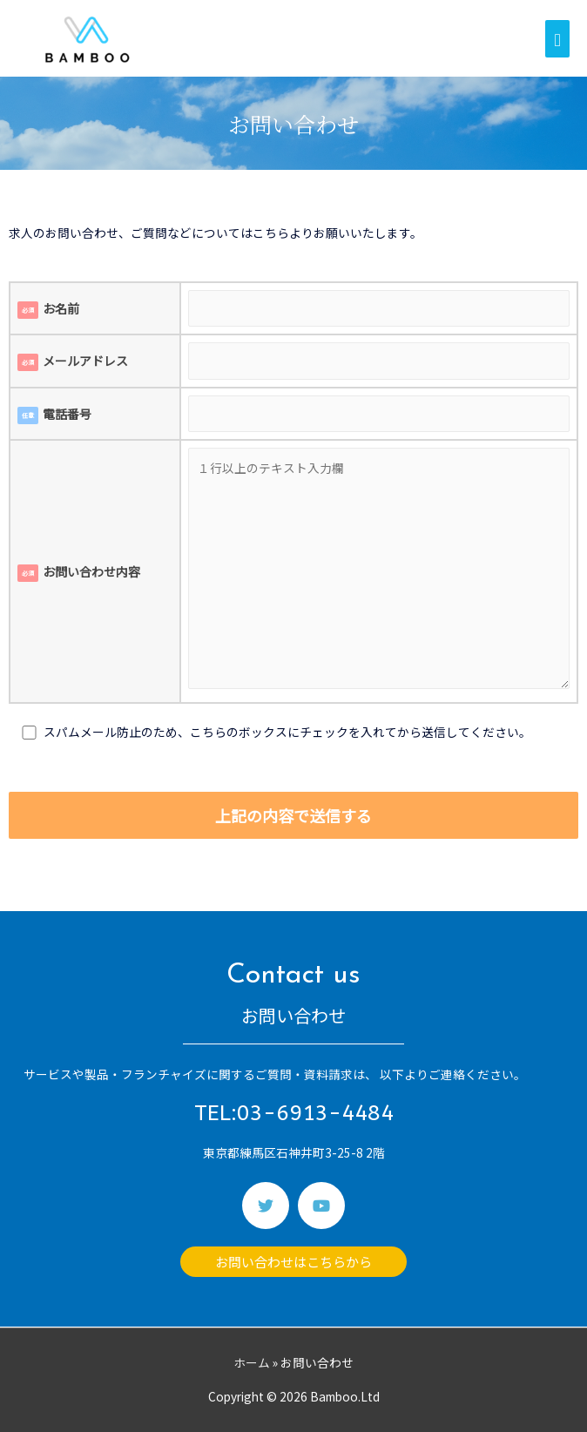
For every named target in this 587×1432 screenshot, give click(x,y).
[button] (293, 1261)
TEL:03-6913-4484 (294, 1113)
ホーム (251, 1362)
